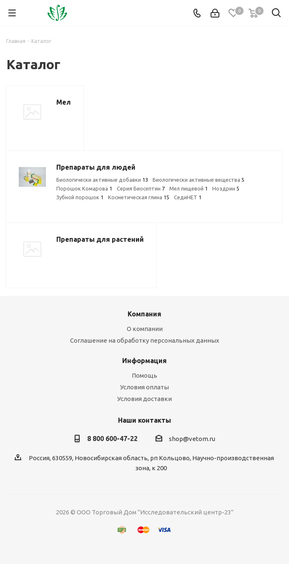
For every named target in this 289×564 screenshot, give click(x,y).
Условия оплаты (144, 387)
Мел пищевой (188, 188)
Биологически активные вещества (198, 180)
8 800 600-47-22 (112, 438)
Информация (144, 360)
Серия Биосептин (141, 188)
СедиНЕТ (187, 197)
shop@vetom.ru (192, 438)
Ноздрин (225, 188)
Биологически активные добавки (102, 180)
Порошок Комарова (84, 188)
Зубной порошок (79, 197)
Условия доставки (144, 398)
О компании (145, 328)
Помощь (144, 375)
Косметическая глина (138, 197)
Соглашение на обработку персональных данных (144, 340)
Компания (144, 314)
